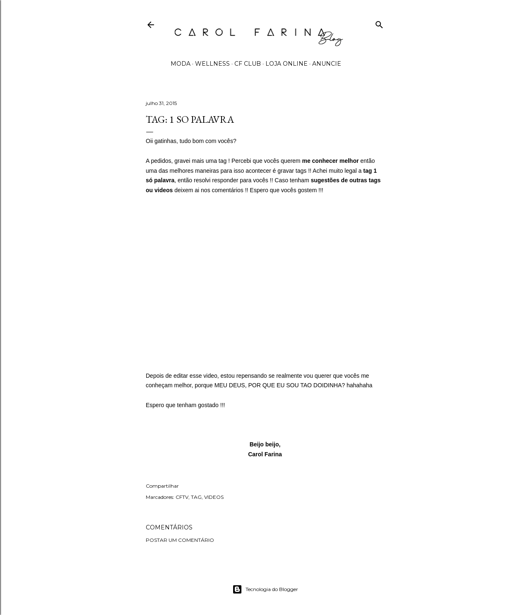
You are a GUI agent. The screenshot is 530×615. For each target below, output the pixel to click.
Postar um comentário (180, 540)
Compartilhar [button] (162, 486)
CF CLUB (247, 63)
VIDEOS (214, 497)
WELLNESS (212, 63)
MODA (180, 63)
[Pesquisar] (379, 23)
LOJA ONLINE (286, 63)
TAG (196, 497)
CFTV (182, 497)
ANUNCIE (326, 63)
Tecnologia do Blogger (265, 589)
